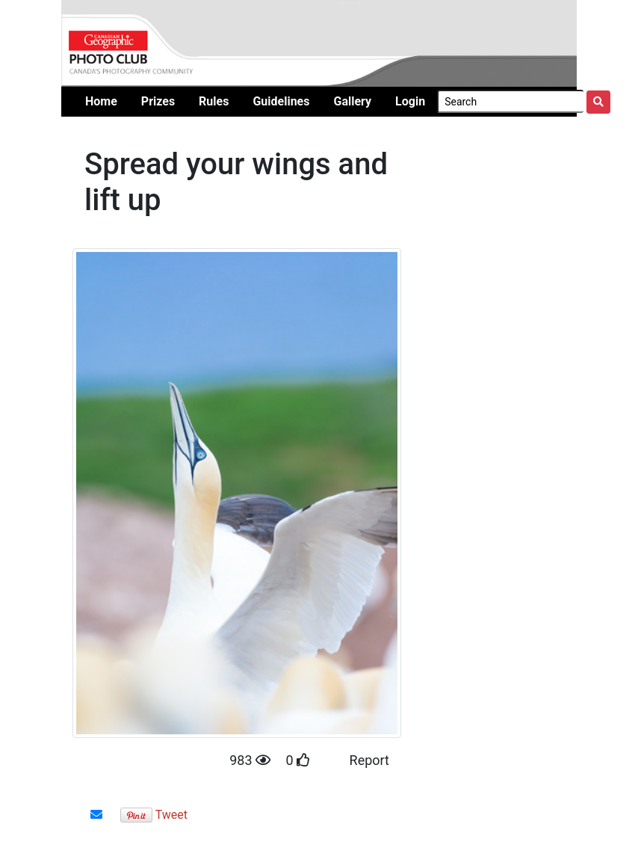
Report (369, 760)
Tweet (171, 815)
